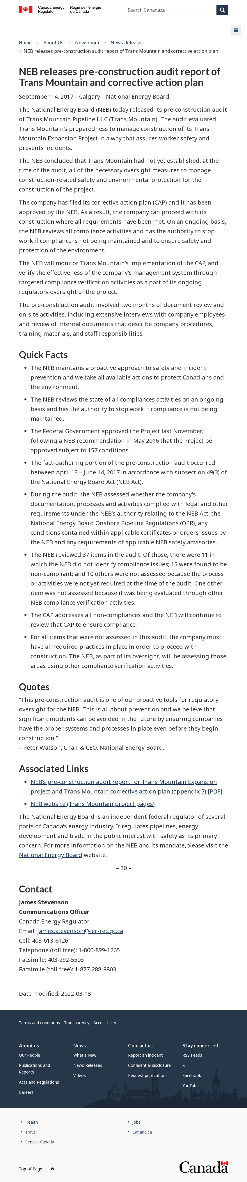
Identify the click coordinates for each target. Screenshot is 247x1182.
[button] (236, 31)
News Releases (127, 42)
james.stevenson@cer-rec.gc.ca (80, 931)
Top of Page (37, 1169)
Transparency (76, 1022)
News (79, 1045)
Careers (26, 1092)
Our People (29, 1055)
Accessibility (104, 1022)
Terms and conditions (39, 1022)
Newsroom (87, 42)
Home (25, 42)
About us (29, 1045)
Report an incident (145, 1055)
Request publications (148, 1075)
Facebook (191, 1075)
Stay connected (200, 1045)
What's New (84, 1055)
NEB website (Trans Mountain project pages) (93, 804)
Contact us (140, 1045)
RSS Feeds (192, 1055)
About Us (53, 42)
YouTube (190, 1085)
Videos (79, 1075)
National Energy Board (50, 855)
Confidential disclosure (149, 1065)
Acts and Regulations (39, 1082)
